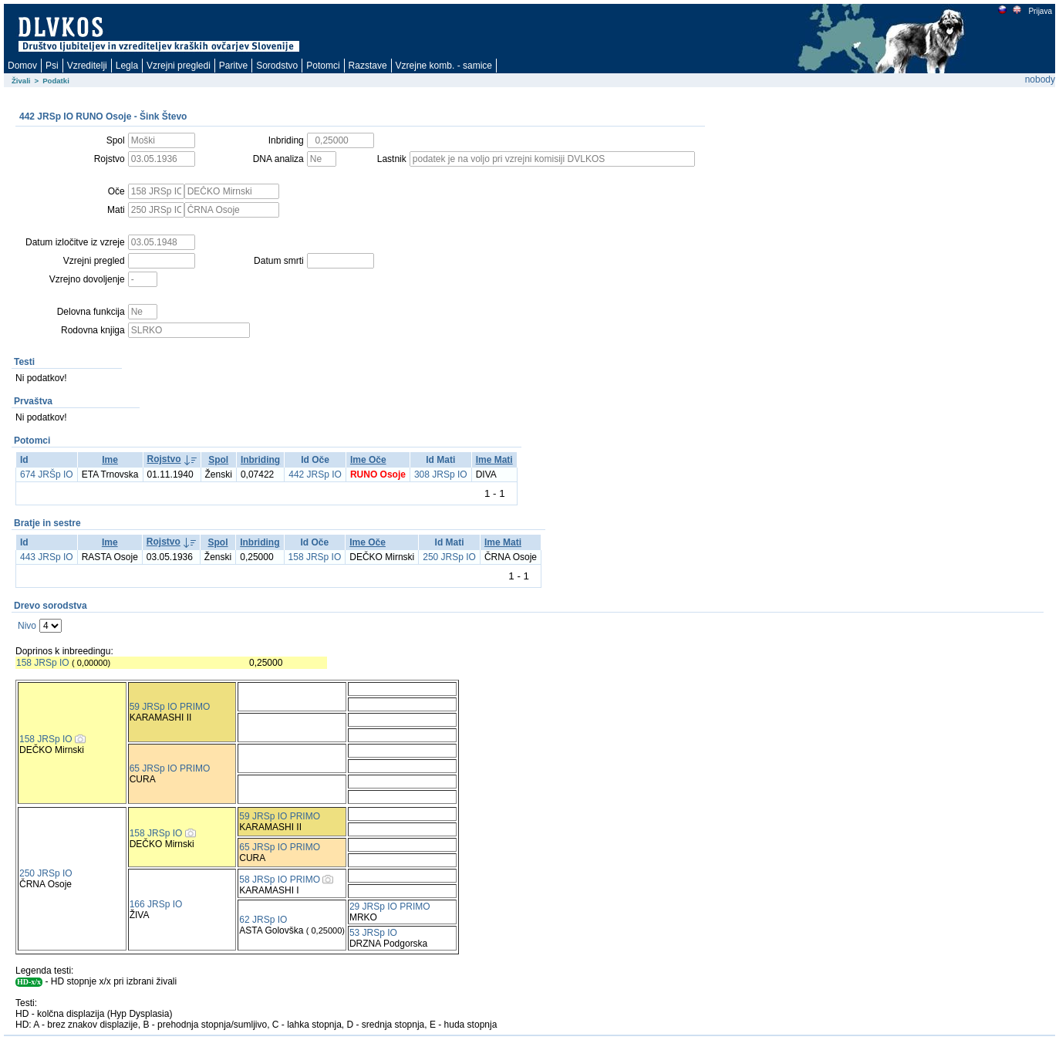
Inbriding (260, 459)
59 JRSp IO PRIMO (170, 706)
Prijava (1039, 11)
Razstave (368, 65)
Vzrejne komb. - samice (444, 65)
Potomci (322, 65)
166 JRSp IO (156, 904)
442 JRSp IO (315, 474)
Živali (21, 80)
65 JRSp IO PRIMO (170, 768)
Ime (110, 459)
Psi (52, 65)
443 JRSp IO (46, 557)
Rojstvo (164, 459)
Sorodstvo (277, 65)
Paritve (233, 65)
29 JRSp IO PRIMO (389, 906)
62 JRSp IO (263, 919)
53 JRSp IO (373, 932)
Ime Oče (368, 459)
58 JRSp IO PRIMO (279, 879)
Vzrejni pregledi (179, 65)
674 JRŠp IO (46, 474)
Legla (127, 65)
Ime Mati (494, 459)
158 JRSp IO (315, 557)
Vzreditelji (87, 65)
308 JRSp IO (440, 474)
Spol (218, 459)
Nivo (27, 625)
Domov (22, 65)
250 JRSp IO (449, 557)
